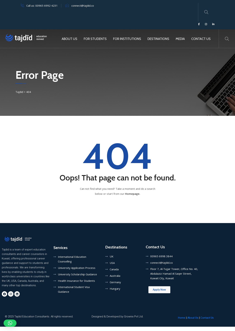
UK (111, 256)
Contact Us (201, 39)
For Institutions (127, 39)
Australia (115, 275)
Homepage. (132, 193)
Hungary (115, 288)
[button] (10, 323)
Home (181, 317)
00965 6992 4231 (46, 5)
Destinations (158, 39)
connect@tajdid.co (82, 5)
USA (112, 263)
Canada (114, 269)
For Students (95, 39)
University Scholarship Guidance (77, 274)
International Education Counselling (72, 259)
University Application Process (76, 268)
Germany (115, 282)
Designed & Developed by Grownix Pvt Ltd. (117, 316)
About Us (69, 39)
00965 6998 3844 (161, 256)
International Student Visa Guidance (74, 289)
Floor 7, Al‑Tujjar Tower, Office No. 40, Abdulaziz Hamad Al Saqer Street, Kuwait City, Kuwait (174, 273)
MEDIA (180, 39)
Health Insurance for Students (76, 280)
